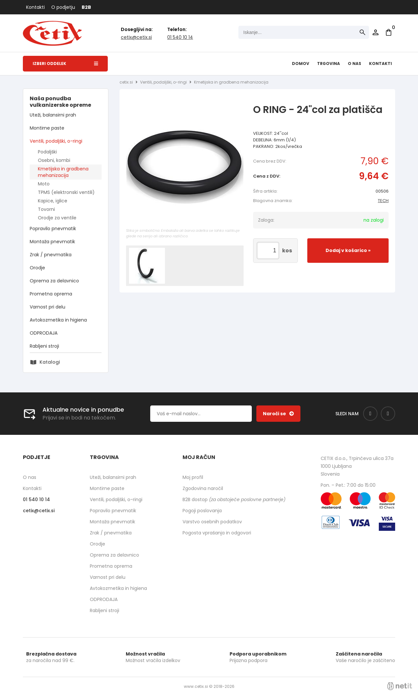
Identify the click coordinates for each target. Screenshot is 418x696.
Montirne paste (47, 128)
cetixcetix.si (136, 37)
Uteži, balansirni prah (53, 115)
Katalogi (50, 362)
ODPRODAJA (43, 333)
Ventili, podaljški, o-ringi (56, 141)
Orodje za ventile (57, 217)
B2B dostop (234, 499)
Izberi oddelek (65, 63)
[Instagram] (388, 413)
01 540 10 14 (180, 37)
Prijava (375, 32)
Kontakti (35, 7)
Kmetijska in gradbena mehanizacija (63, 172)
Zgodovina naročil (203, 488)
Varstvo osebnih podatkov (212, 521)
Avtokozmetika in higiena (58, 320)
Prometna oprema (51, 294)
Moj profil (193, 477)
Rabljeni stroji (44, 346)
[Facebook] (370, 413)
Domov (300, 63)
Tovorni (46, 209)
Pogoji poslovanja (202, 510)
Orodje (37, 267)
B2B (86, 7)
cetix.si (126, 82)
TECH (383, 201)
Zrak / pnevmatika (51, 254)
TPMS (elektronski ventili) (66, 192)
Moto (44, 184)
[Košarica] (388, 32)
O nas (354, 63)
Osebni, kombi (54, 160)
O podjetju (63, 7)
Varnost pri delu (47, 307)
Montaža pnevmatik (52, 241)
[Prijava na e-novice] (278, 413)
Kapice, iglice (52, 201)
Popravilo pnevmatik (53, 228)
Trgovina (328, 63)
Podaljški (47, 152)
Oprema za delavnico (54, 280)
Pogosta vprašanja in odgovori (217, 533)
